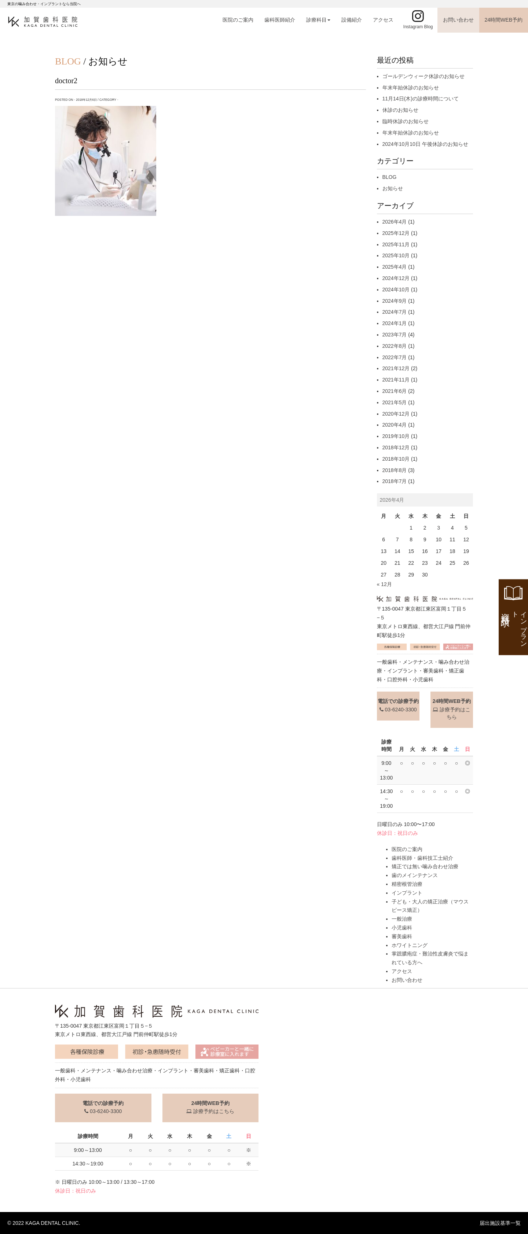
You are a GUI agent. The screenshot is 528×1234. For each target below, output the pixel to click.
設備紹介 (351, 20)
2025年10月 (396, 255)
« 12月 (384, 584)
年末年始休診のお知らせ (410, 88)
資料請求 (514, 626)
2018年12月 (396, 447)
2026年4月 (394, 222)
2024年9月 (394, 301)
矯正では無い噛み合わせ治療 (425, 866)
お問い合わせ (458, 20)
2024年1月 (394, 323)
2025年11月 (396, 244)
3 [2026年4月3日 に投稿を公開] (438, 528)
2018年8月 (394, 470)
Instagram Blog (418, 26)
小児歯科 (402, 928)
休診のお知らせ (400, 110)
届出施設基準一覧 (500, 1223)
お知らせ (392, 188)
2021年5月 (394, 402)
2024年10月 (396, 289)
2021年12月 (396, 368)
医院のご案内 (238, 20)
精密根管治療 (407, 884)
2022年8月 (394, 346)
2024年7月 (394, 312)
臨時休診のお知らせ (405, 121)
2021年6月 (394, 391)
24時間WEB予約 (503, 20)
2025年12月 (396, 233)
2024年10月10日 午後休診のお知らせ (425, 144)
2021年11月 (396, 380)
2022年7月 (394, 357)
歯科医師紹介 (279, 20)
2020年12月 (396, 414)
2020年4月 (394, 425)
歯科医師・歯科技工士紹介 (422, 858)
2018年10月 (396, 459)
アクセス (383, 20)
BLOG (389, 177)
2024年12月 (396, 278)
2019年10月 (396, 436)
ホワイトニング (410, 945)
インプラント (407, 893)
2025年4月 (394, 267)
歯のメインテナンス (415, 875)
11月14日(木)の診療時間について (420, 99)
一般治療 (402, 919)
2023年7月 (394, 335)
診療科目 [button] (318, 20)
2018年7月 (394, 481)
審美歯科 (402, 936)
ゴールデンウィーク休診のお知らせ (423, 76)
